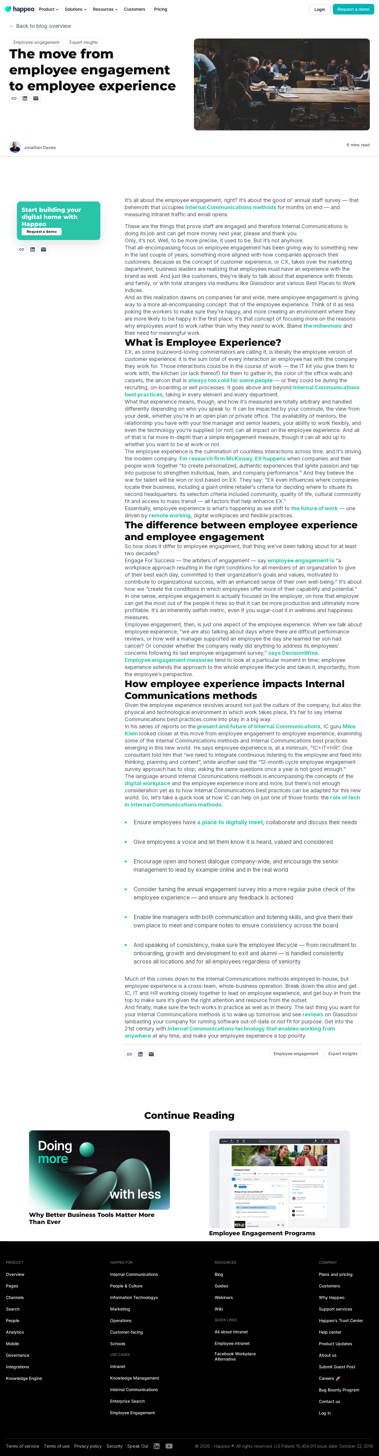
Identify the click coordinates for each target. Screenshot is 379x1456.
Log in (325, 1412)
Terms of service (22, 1446)
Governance (17, 1355)
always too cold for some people (230, 380)
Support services (335, 1308)
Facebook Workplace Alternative (235, 1356)
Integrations (17, 1366)
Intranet (117, 1366)
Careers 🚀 (330, 1378)
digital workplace (147, 783)
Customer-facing (126, 1332)
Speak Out (137, 1446)
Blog (219, 1274)
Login (319, 9)
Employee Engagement (132, 1412)
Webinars (224, 1297)
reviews (312, 1014)
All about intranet (231, 1331)
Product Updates (335, 1343)
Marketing (120, 1308)
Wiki (219, 1308)
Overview (15, 1274)
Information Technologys (134, 1297)
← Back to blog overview (40, 26)
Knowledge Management (134, 1377)
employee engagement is (301, 560)
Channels (15, 1297)
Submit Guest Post (337, 1366)
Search (13, 1308)
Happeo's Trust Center (341, 1320)
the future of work (314, 508)
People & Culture (126, 1285)
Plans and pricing (336, 1274)
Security (115, 1446)
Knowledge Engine (24, 1378)
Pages (12, 1285)
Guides (221, 1285)
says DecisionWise (293, 653)
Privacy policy (88, 1446)
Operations (121, 1320)
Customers (329, 1285)
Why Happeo (331, 1297)
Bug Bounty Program (339, 1389)
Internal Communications (134, 1274)
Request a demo (354, 9)
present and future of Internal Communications (258, 726)
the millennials (322, 326)
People (12, 1320)
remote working (170, 515)
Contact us (329, 1401)
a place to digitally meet (230, 822)
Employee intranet (232, 1343)
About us (328, 1355)
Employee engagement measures (169, 660)
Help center (330, 1332)
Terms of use (57, 1446)
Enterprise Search (127, 1401)
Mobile (12, 1343)
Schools (118, 1343)
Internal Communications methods (230, 207)
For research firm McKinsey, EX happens (233, 458)
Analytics (15, 1332)
